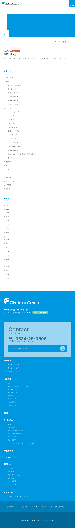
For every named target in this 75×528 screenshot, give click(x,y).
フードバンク (10, 181)
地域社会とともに (11, 177)
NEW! (12, 123)
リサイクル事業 (13, 104)
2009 (7, 270)
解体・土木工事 (13, 93)
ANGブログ (16, 51)
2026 (7, 205)
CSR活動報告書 (13, 150)
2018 (7, 236)
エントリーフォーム (14, 484)
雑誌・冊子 (14, 139)
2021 (7, 224)
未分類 (8, 189)
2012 (7, 259)
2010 (7, 267)
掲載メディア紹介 (13, 131)
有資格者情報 (12, 402)
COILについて (10, 169)
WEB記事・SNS (16, 146)
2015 (7, 247)
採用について (12, 478)
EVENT (13, 116)
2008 (7, 274)
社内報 (10, 158)
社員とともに (12, 437)
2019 (7, 232)
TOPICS (13, 119)
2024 (7, 213)
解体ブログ (9, 77)
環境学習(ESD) (12, 440)
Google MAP (41, 312)
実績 (7, 81)
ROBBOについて (13, 405)
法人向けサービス (13, 368)
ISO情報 (10, 396)
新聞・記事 (14, 135)
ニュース (8, 108)
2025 (7, 209)
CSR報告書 (11, 427)
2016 (7, 244)
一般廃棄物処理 (13, 97)
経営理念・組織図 (13, 393)
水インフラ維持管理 (14, 85)
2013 (7, 255)
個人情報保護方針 (9, 507)
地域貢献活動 (15, 127)
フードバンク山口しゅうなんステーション (21, 443)
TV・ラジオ (14, 142)
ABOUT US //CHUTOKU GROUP (18, 496)
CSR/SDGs (8, 420)
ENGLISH (8, 492)
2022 (7, 220)
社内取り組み (12, 89)
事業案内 (8, 361)
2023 (7, 217)
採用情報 (8, 185)
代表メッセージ (12, 383)
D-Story (8, 173)
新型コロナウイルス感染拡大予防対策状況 (21, 154)
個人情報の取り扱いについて (28, 507)
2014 (7, 251)
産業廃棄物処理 (13, 100)
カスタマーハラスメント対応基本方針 (53, 507)
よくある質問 (12, 481)
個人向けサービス (13, 365)
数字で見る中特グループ (15, 430)
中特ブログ (9, 162)
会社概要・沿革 (12, 389)
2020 (7, 228)
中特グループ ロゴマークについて (18, 386)
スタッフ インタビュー (15, 475)
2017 (7, 240)
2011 (7, 263)
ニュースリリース (13, 112)
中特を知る (11, 468)
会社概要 (8, 379)
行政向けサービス (13, 371)
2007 (7, 278)
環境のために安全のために (16, 433)
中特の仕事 (11, 472)
